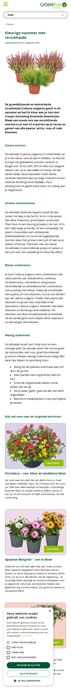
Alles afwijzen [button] (28, 673)
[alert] (28, 647)
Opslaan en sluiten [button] (28, 665)
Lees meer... (53, 462)
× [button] (49, 611)
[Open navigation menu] (5, 4)
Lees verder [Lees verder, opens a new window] (27, 635)
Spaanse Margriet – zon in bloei (28, 559)
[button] (28, 680)
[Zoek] (35, 15)
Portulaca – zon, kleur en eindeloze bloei (35, 473)
